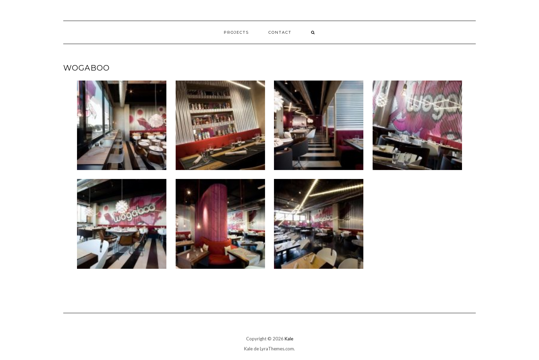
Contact (280, 32)
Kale (289, 338)
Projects (236, 32)
